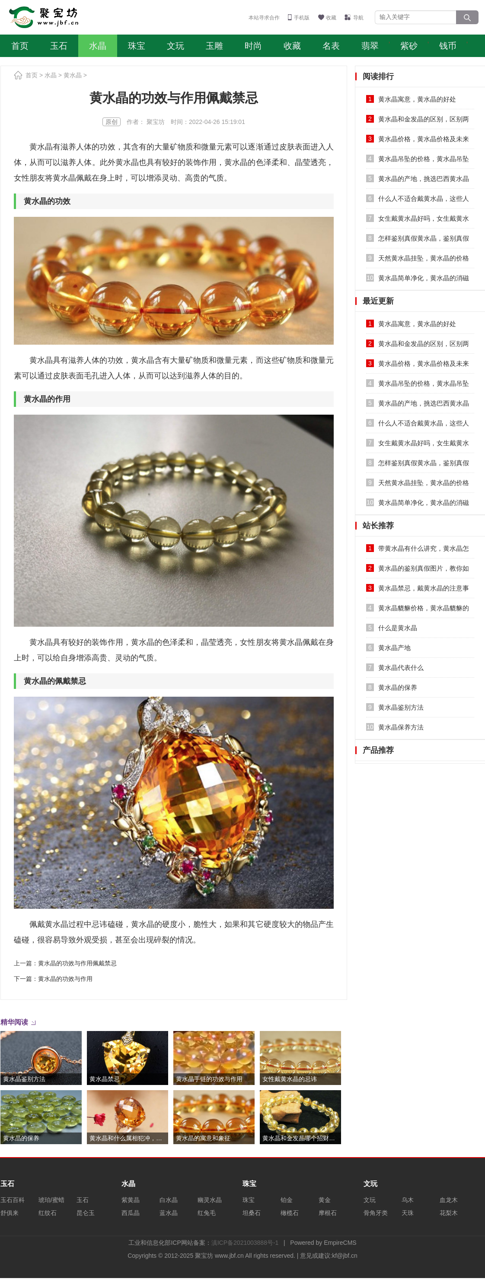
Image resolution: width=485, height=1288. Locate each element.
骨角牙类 (376, 1212)
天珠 (408, 1212)
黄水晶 (73, 75)
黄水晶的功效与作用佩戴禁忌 (77, 963)
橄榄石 (290, 1212)
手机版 (302, 18)
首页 (20, 46)
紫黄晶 (130, 1199)
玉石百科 (12, 1199)
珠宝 (136, 46)
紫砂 (409, 46)
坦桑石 (251, 1212)
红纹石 (47, 1212)
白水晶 (169, 1199)
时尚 (253, 46)
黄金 (325, 1199)
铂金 (287, 1199)
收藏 (331, 18)
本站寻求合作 (264, 18)
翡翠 (370, 46)
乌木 (408, 1199)
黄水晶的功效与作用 (65, 978)
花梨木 (449, 1212)
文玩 (175, 46)
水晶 (97, 46)
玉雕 (214, 46)
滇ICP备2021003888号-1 (245, 1242)
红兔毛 (207, 1212)
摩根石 (328, 1212)
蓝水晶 (169, 1212)
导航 (358, 18)
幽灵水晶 (210, 1199)
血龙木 (449, 1199)
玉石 (58, 46)
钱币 (447, 46)
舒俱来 (9, 1212)
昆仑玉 (86, 1212)
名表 (331, 46)
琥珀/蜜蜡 (51, 1199)
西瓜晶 (130, 1212)
